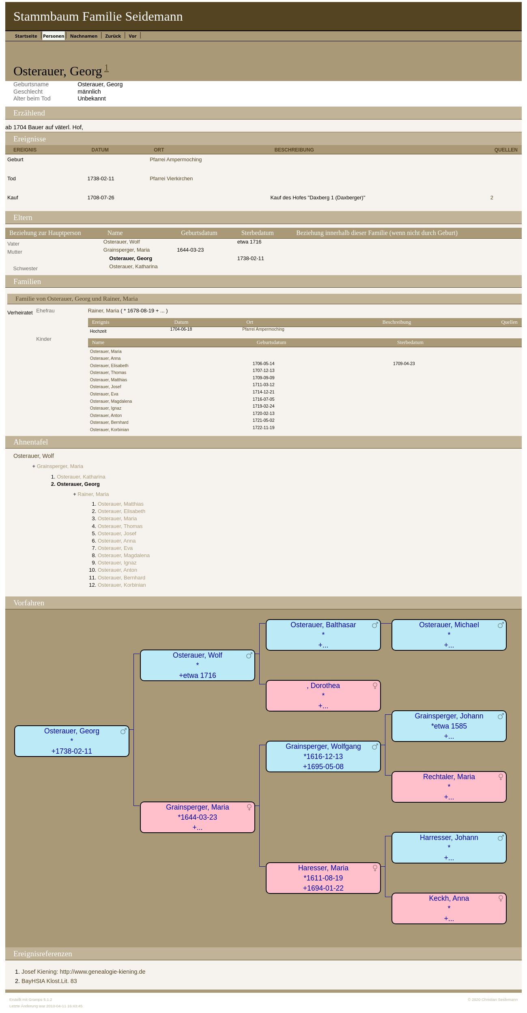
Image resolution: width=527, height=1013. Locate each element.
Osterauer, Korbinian (109, 429)
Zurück (113, 36)
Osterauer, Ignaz (106, 408)
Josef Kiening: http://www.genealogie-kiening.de (84, 971)
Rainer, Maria (103, 311)
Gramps (35, 999)
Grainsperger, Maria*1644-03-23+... (197, 817)
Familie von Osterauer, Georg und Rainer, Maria (76, 298)
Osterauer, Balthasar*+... (323, 635)
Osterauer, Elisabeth (109, 365)
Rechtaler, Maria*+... (449, 787)
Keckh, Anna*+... (449, 908)
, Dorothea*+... (323, 696)
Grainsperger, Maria (126, 250)
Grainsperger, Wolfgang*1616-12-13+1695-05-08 (323, 756)
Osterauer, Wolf (121, 242)
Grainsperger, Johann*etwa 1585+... (449, 726)
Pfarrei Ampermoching (176, 159)
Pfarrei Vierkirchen (171, 178)
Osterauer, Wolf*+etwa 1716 (197, 665)
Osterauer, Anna (105, 358)
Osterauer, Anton (106, 415)
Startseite (26, 36)
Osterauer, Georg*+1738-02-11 (71, 741)
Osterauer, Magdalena (111, 401)
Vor (132, 36)
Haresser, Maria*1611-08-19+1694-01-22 (323, 878)
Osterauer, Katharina (133, 266)
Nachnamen (84, 36)
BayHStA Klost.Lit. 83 (49, 981)
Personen (53, 36)
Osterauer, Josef (105, 387)
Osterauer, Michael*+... (449, 635)
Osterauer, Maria (106, 351)
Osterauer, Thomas (108, 372)
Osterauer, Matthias (108, 380)
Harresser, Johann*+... (449, 847)
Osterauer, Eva (104, 394)
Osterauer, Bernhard (109, 422)
